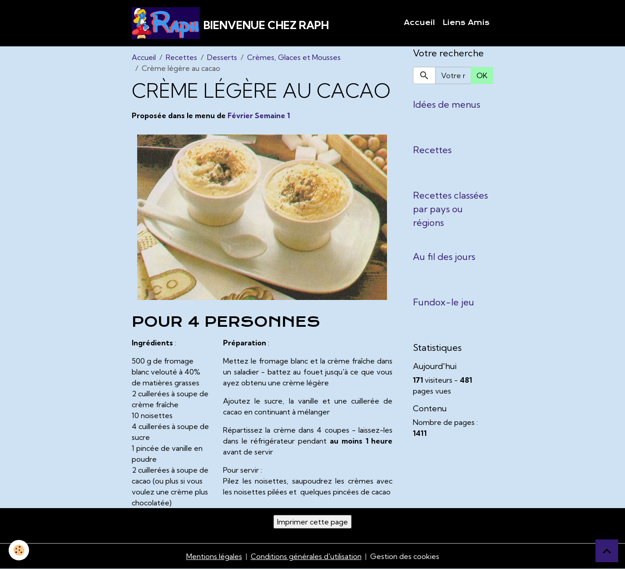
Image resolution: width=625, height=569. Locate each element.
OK (481, 75)
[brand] (230, 23)
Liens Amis (466, 23)
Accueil (419, 23)
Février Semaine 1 (259, 115)
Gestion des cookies (404, 556)
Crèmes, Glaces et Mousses (294, 57)
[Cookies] (19, 550)
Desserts (222, 57)
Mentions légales (214, 556)
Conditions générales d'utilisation (306, 556)
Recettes (181, 57)
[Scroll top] (606, 550)
